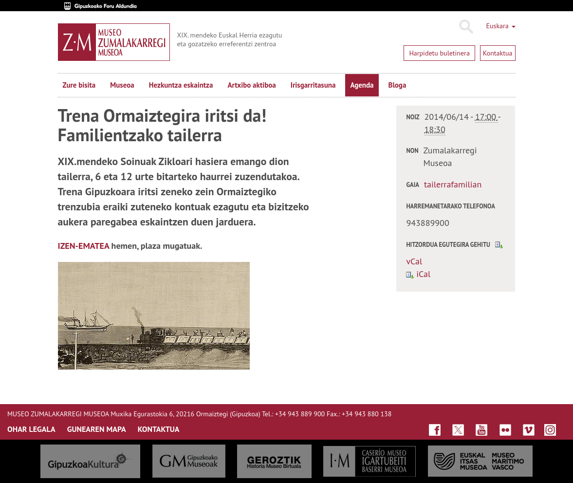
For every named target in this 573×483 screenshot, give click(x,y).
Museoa (122, 85)
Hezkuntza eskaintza (181, 85)
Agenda (361, 85)
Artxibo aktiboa (251, 85)
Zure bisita (79, 85)
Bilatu (465, 26)
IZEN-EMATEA (84, 245)
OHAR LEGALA (31, 429)
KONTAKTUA (159, 429)
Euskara (500, 25)
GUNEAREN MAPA (96, 429)
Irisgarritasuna (313, 85)
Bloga (397, 85)
